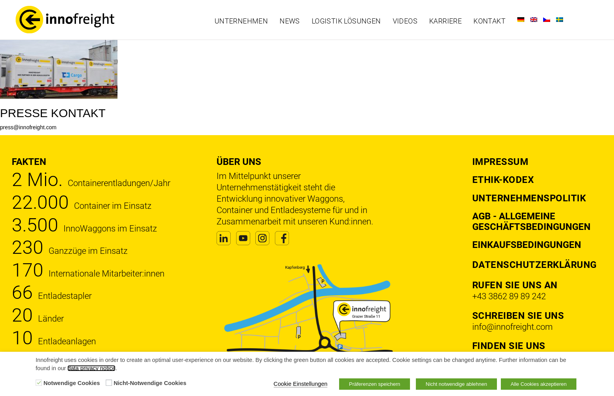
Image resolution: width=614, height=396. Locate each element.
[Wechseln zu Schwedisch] (559, 19)
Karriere (445, 21)
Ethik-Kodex (503, 179)
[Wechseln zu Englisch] (533, 19)
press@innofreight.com (28, 127)
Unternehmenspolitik (529, 198)
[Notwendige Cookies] (39, 383)
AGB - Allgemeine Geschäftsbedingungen (531, 221)
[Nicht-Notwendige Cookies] (109, 383)
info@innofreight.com (512, 327)
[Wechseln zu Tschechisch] (546, 19)
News (290, 21)
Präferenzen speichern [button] (374, 384)
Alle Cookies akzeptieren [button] (539, 384)
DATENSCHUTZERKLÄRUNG (534, 264)
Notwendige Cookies (71, 383)
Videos (405, 21)
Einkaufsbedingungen (526, 244)
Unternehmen (241, 21)
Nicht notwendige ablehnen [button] (456, 384)
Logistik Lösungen (346, 21)
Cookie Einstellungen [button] (301, 384)
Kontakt (489, 21)
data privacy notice (91, 368)
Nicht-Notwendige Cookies (150, 383)
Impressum (500, 161)
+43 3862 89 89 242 (509, 296)
